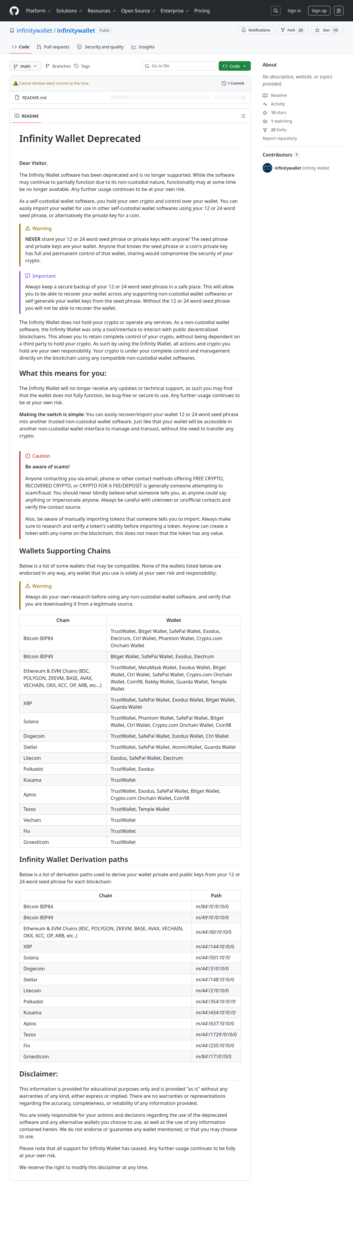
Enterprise (175, 10)
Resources (102, 10)
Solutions (69, 10)
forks (275, 129)
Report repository (280, 138)
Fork (292, 30)
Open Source (138, 10)
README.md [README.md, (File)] (34, 97)
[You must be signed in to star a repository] (327, 30)
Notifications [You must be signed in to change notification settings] (255, 30)
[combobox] (181, 65)
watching (277, 121)
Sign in (294, 10)
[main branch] (25, 66)
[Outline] (243, 116)
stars (274, 112)
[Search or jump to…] (275, 10)
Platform (38, 10)
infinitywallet (34, 30)
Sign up (319, 10)
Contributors (281, 154)
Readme (275, 95)
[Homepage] (14, 11)
